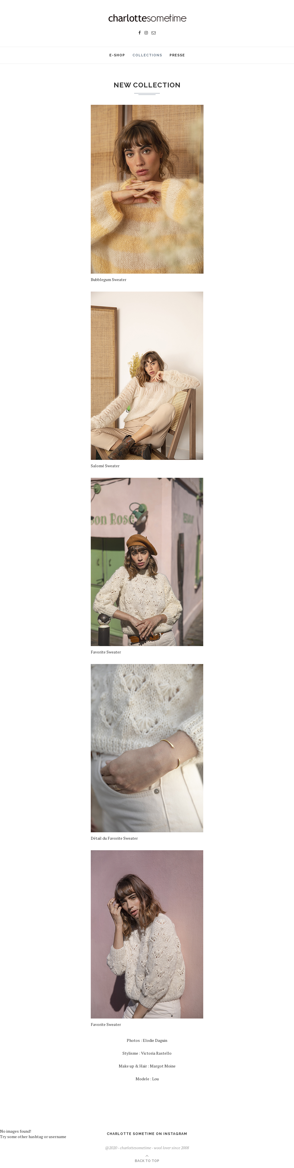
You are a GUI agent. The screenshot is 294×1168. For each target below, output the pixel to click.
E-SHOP (117, 55)
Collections (147, 55)
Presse (177, 55)
